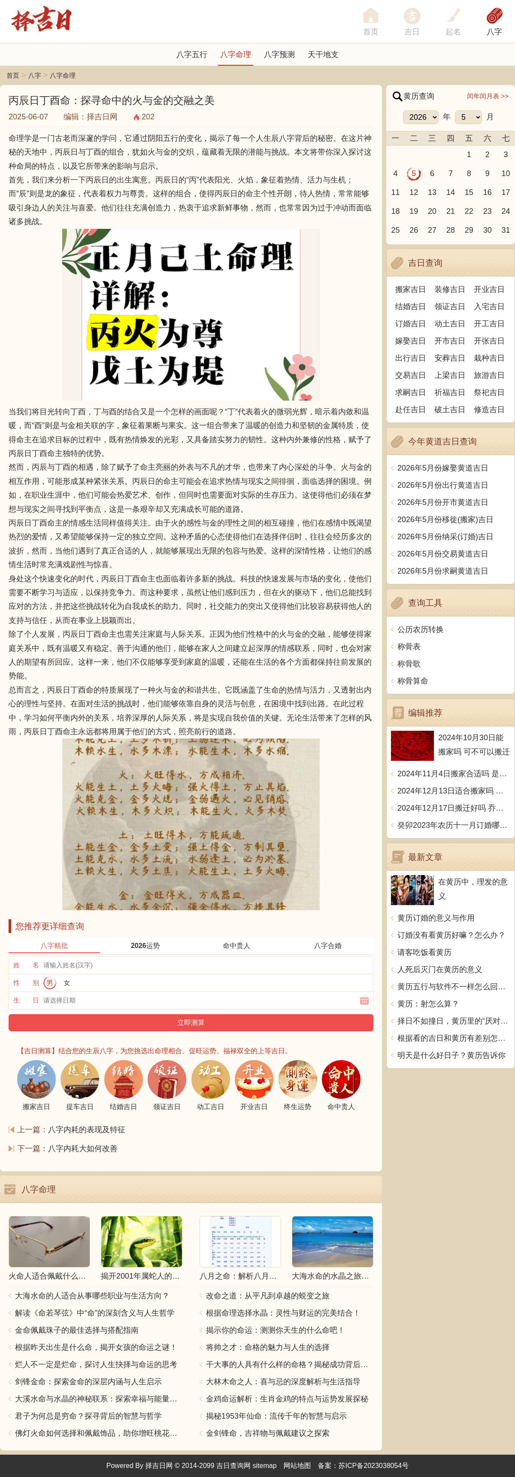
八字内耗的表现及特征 (86, 1129)
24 (506, 211)
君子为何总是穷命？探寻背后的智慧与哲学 (88, 1416)
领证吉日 (450, 306)
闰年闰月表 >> (488, 96)
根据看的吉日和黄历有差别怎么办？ (453, 1038)
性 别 (26, 982)
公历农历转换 (420, 629)
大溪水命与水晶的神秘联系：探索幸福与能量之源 (98, 1399)
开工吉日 (489, 323)
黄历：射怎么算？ (428, 1004)
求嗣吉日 (410, 392)
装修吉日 (450, 289)
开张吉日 (489, 341)
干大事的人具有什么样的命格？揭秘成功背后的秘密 (289, 1364)
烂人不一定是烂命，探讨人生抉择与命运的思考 (96, 1364)
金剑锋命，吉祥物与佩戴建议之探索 (268, 1433)
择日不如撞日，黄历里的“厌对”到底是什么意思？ (453, 1021)
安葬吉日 (450, 358)
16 (487, 192)
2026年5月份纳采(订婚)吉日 (445, 536)
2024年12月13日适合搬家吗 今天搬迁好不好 (453, 791)
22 (469, 211)
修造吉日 (489, 409)
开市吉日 (450, 341)
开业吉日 (489, 289)
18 (395, 211)
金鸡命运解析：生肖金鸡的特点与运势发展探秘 (287, 1399)
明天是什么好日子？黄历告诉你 (451, 1055)
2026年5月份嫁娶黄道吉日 (442, 468)
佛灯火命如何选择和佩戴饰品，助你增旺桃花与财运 (98, 1433)
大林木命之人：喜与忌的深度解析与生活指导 (283, 1381)
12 (413, 192)
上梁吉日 (450, 375)
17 (506, 192)
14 (450, 192)
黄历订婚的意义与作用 (436, 918)
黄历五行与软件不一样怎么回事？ (453, 986)
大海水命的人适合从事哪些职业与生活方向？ (92, 1296)
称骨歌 (409, 663)
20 (432, 211)
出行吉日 (410, 358)
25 (395, 230)
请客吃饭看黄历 (424, 952)
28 (450, 230)
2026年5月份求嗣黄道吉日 (442, 571)
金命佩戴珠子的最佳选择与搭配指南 (77, 1330)
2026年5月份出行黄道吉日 (442, 485)
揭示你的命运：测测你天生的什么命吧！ (275, 1330)
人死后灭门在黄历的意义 (439, 969)
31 (506, 230)
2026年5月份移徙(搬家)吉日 (445, 519)
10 (506, 173)
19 (413, 211)
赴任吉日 (410, 409)
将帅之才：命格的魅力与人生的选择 (268, 1347)
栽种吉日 (489, 358)
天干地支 (323, 54)
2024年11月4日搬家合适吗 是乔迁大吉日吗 (453, 773)
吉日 (412, 31)
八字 (494, 31)
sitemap (265, 1465)
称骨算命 (412, 681)
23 (487, 211)
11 (395, 192)
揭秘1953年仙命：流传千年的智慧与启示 (276, 1416)
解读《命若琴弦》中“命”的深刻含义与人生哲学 (95, 1313)
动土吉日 (450, 323)
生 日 (26, 1000)
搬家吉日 (410, 289)
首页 (12, 75)
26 (413, 230)
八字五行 (191, 54)
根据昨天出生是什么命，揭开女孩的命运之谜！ (96, 1347)
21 (450, 211)
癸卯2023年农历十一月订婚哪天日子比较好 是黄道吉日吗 (453, 825)
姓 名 (26, 965)
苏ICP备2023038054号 (374, 1465)
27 (432, 230)
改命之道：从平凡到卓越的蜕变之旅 (268, 1296)
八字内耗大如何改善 (83, 1148)
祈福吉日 (450, 392)
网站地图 (297, 1465)
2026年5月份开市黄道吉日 (442, 502)
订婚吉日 (410, 323)
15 (469, 192)
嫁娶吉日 (410, 341)
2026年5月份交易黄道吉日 (442, 554)
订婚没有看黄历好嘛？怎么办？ (451, 935)
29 (469, 230)
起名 (453, 31)
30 (487, 230)
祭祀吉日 (489, 392)
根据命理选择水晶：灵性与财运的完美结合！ (283, 1313)
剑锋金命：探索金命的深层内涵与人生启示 (88, 1381)
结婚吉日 (410, 306)
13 (432, 192)
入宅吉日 (489, 306)
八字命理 (235, 54)
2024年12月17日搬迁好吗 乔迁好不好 (453, 808)
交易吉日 (410, 375)
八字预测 (279, 54)
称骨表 (409, 646)
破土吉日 (450, 409)
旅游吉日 (489, 375)
